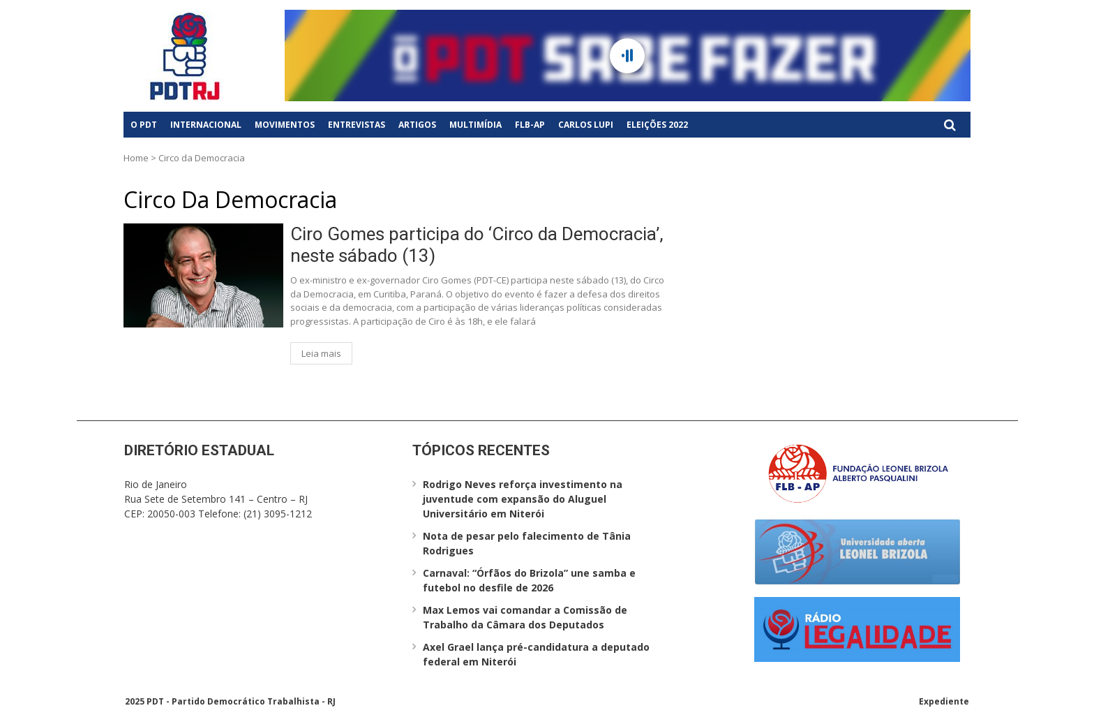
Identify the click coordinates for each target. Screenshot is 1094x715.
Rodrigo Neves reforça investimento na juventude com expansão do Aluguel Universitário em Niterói (522, 499)
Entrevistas (356, 125)
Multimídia (475, 125)
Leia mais (321, 353)
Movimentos (285, 125)
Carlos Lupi (585, 125)
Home (136, 158)
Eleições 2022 (657, 125)
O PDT (143, 125)
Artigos (417, 125)
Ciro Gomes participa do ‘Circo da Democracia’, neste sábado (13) (477, 244)
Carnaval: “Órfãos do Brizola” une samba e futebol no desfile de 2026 (529, 580)
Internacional (205, 125)
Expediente (944, 701)
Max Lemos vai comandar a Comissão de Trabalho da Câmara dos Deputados (525, 617)
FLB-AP (530, 125)
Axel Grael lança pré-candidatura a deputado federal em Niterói (536, 654)
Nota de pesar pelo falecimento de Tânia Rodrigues (527, 543)
